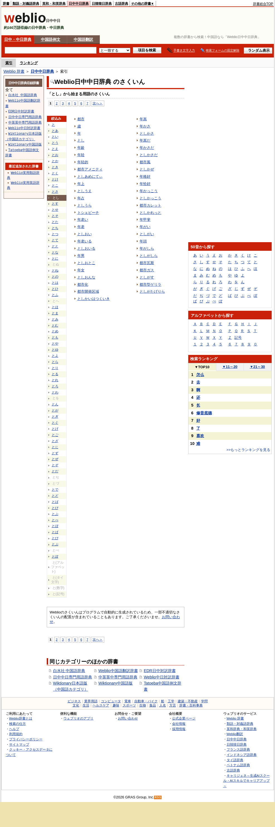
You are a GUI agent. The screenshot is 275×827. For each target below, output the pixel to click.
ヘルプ (14, 729)
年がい (145, 227)
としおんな (86, 277)
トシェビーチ (88, 212)
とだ (55, 471)
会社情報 (178, 723)
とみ (55, 319)
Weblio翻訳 (235, 734)
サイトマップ (19, 744)
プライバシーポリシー (26, 739)
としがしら (149, 256)
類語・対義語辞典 (26, 3)
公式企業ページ (183, 718)
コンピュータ (111, 701)
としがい (147, 234)
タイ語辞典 (235, 760)
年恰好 (145, 184)
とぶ (55, 514)
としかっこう (150, 198)
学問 (204, 701)
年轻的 (82, 162)
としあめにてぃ (90, 176)
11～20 (229, 367)
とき (55, 167)
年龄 (81, 148)
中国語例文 (50, 39)
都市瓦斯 (147, 263)
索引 (9, 63)
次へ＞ (98, 103)
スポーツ (129, 705)
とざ (55, 441)
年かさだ (147, 148)
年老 (81, 227)
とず (55, 453)
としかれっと (150, 212)
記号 (238, 337)
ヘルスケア (101, 705)
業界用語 (91, 701)
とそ (55, 216)
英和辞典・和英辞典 (242, 729)
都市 (81, 119)
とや (55, 343)
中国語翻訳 (83, 39)
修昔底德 (204, 413)
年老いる (84, 241)
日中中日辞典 (79, 3)
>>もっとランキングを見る (248, 450)
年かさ (145, 126)
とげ (55, 429)
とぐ (55, 423)
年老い (82, 219)
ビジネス (74, 701)
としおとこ (86, 263)
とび (55, 508)
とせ (55, 210)
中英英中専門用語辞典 (117, 677)
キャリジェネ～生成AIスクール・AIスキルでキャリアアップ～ (246, 781)
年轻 (81, 155)
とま (55, 313)
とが (55, 410)
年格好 (145, 176)
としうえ (84, 191)
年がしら (147, 248)
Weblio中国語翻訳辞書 (118, 670)
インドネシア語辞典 (242, 754)
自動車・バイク (146, 701)
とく (55, 173)
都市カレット (150, 205)
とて (55, 240)
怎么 (200, 374)
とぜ (55, 459)
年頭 (143, 241)
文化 (76, 705)
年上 (81, 184)
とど (55, 496)
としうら (84, 205)
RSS (158, 797)
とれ (55, 380)
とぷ (55, 544)
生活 (86, 705)
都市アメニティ (90, 169)
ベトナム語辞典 (238, 765)
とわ (55, 392)
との (55, 277)
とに (55, 258)
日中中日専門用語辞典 (72, 677)
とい (55, 137)
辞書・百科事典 (191, 705)
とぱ (55, 532)
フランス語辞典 (238, 749)
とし (81, 140)
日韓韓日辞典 (102, 3)
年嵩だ (145, 140)
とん (55, 404)
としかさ (147, 133)
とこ (55, 185)
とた (55, 222)
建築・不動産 (188, 701)
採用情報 (178, 729)
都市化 (82, 284)
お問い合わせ (128, 718)
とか (55, 161)
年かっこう (149, 191)
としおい (84, 234)
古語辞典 (121, 3)
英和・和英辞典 (54, 3)
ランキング (29, 63)
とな (55, 252)
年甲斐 (145, 219)
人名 (162, 705)
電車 (127, 701)
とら (55, 362)
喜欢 (200, 435)
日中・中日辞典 (17, 39)
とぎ (55, 416)
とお (55, 155)
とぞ (55, 465)
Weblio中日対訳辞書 (161, 677)
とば (55, 502)
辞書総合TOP (263, 4)
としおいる (86, 248)
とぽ (55, 556)
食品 (152, 705)
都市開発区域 (88, 291)
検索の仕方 (17, 723)
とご (55, 435)
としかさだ (149, 155)
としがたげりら (152, 291)
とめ (55, 331)
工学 (171, 701)
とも (55, 337)
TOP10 (202, 367)
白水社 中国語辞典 (69, 670)
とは (55, 283)
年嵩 (143, 119)
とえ (55, 149)
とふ (55, 295)
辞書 (6, 3)
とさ (55, 192)
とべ (55, 520)
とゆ (55, 350)
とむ (55, 325)
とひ (55, 289)
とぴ (55, 538)
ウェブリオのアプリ (78, 718)
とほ (55, 307)
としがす (147, 277)
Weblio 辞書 (14, 71)
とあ (55, 131)
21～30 (257, 367)
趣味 (116, 705)
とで (55, 490)
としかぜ (147, 169)
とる (55, 374)
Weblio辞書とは (20, 718)
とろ (55, 386)
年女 (81, 270)
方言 (172, 705)
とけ (55, 179)
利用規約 (16, 734)
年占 (81, 198)
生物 (142, 705)
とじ (55, 447)
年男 (81, 256)
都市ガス (147, 270)
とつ (55, 234)
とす (55, 204)
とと (55, 246)
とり (55, 368)
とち (55, 228)
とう (55, 143)
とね (55, 270)
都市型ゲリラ (150, 284)
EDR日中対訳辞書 (159, 670)
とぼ (55, 526)
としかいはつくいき (93, 299)
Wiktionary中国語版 (115, 683)
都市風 (145, 162)
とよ (55, 356)
